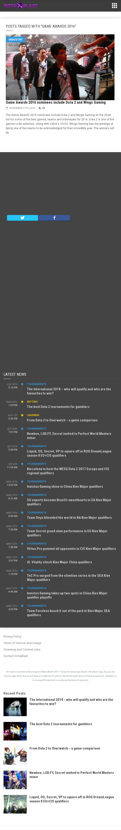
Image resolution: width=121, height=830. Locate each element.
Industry (15, 39)
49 (43, 108)
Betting (32, 401)
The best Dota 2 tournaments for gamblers (58, 407)
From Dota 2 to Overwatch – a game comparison (62, 420)
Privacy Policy (12, 636)
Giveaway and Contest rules (21, 649)
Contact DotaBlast (15, 656)
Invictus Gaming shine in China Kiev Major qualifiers (65, 486)
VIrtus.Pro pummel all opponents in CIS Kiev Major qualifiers (71, 549)
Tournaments (36, 384)
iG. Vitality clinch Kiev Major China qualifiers (59, 562)
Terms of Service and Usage (22, 643)
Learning (33, 415)
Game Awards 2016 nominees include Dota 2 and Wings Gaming (56, 102)
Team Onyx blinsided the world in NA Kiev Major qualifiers (69, 518)
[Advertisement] (60, 185)
